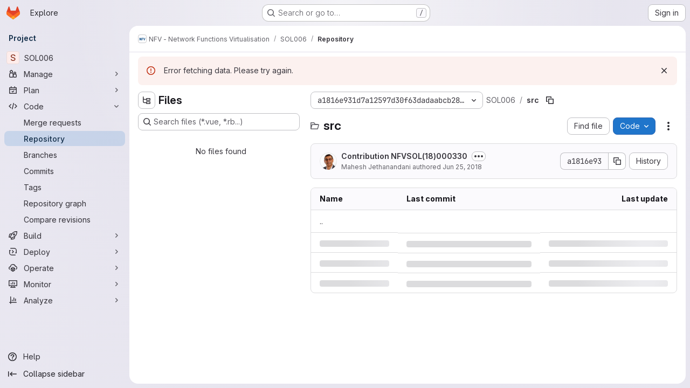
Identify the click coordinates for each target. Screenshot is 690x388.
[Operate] (64, 267)
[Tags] (64, 187)
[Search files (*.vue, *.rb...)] (219, 121)
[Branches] (64, 154)
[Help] (64, 356)
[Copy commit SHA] (617, 161)
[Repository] (64, 138)
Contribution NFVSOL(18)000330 (404, 156)
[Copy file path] (549, 100)
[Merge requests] (64, 122)
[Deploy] (64, 251)
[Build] (64, 235)
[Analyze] (64, 300)
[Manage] (64, 73)
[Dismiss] (664, 70)
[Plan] (64, 90)
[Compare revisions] (64, 219)
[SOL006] (64, 57)
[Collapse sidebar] (64, 374)
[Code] (64, 106)
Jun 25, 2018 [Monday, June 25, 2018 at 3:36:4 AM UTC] (462, 167)
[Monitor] (64, 284)
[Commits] (64, 170)
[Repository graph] (64, 203)
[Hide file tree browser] (146, 100)
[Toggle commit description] (479, 156)
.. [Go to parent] (321, 221)
